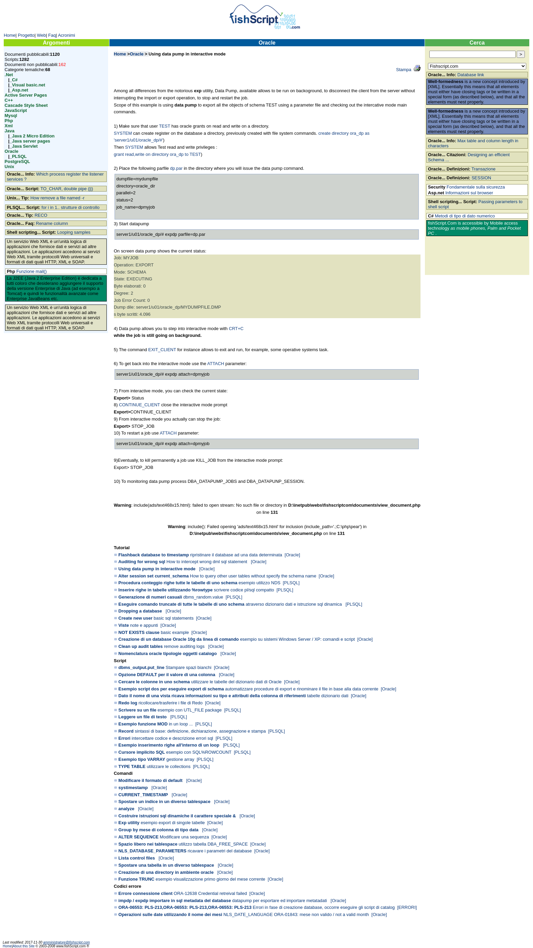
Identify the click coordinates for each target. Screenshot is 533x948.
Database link (470, 74)
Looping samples (73, 232)
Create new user (135, 618)
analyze (126, 808)
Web (41, 35)
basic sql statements (173, 618)
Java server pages (31, 141)
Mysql (11, 115)
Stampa (403, 69)
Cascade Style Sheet (26, 105)
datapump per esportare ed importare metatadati (280, 900)
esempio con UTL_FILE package (190, 710)
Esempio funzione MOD (143, 723)
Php (9, 120)
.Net (9, 74)
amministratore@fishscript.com (66, 942)
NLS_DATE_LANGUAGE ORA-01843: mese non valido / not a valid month (296, 914)
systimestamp (133, 787)
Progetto (26, 35)
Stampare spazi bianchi (188, 667)
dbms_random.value (203, 597)
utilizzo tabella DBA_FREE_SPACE (213, 844)
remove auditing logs (185, 646)
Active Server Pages (26, 95)
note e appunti (144, 625)
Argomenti (56, 43)
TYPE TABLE (131, 766)
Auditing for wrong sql (141, 561)
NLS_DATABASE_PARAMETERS (152, 850)
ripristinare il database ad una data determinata (236, 554)
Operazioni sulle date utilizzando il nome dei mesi (170, 914)
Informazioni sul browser (469, 192)
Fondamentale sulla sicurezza (476, 187)
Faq (52, 35)
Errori (124, 738)
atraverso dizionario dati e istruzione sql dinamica (294, 604)
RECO (41, 215)
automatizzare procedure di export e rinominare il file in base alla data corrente (301, 688)
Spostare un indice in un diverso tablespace (164, 801)
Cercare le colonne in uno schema (154, 681)
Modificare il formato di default (150, 780)
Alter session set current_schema (153, 575)
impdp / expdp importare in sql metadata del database (174, 900)
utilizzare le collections (169, 766)
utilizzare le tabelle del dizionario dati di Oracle (236, 681)
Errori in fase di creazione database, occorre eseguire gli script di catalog (324, 907)
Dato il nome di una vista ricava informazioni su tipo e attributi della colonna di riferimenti (212, 695)
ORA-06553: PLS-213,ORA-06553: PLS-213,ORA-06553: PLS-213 (185, 907)
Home (10, 35)
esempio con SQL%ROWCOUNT (198, 752)
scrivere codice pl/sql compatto (244, 589)
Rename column (52, 223)
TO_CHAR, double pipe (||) (66, 188)
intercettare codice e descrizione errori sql (172, 738)
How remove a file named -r (57, 197)
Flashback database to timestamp (153, 554)
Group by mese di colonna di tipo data (158, 829)
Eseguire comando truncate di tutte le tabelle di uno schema (181, 604)
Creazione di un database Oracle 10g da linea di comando (178, 639)
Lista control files (136, 858)
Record (126, 731)
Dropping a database (140, 611)
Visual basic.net (28, 84)
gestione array (180, 759)
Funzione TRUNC (136, 879)
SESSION (481, 177)
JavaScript (16, 110)
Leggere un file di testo (142, 716)
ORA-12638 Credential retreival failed (210, 893)
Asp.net (20, 90)
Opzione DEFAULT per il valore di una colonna (166, 674)
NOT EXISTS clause (138, 632)
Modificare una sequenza (184, 836)
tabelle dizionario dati (327, 695)
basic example (175, 632)
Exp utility (128, 822)
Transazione (483, 168)
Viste (123, 625)
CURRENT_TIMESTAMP (143, 794)
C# (15, 79)
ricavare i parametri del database (220, 850)
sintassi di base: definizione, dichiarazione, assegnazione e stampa (200, 731)
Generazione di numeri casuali (150, 597)
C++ (9, 100)
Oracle (11, 151)
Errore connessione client (145, 893)
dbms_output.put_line (141, 667)
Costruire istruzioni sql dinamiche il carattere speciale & (177, 815)
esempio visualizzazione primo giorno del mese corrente (210, 879)
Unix (9, 166)
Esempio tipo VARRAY (141, 759)
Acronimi (66, 35)
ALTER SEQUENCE (138, 836)
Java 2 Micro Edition (33, 135)
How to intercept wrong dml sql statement (207, 561)
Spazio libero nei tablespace (147, 844)
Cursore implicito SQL (141, 752)
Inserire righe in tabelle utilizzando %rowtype (165, 589)
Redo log (127, 702)
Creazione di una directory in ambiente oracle (165, 872)
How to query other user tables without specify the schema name (253, 575)
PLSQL (19, 156)
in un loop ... (181, 723)
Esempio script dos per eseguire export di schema (171, 688)
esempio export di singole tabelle (173, 822)
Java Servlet (25, 146)
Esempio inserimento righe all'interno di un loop (168, 745)
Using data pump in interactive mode (156, 568)
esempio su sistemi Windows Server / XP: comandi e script (297, 639)
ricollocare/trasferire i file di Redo (170, 702)
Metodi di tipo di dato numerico (465, 215)
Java (10, 130)
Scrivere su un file (137, 710)
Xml (9, 125)
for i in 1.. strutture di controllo (70, 207)
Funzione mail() (31, 271)
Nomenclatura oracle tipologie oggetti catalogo (167, 653)
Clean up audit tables (140, 646)
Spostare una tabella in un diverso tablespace (166, 865)
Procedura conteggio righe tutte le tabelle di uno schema (177, 582)
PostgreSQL (17, 161)
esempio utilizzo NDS (259, 582)
